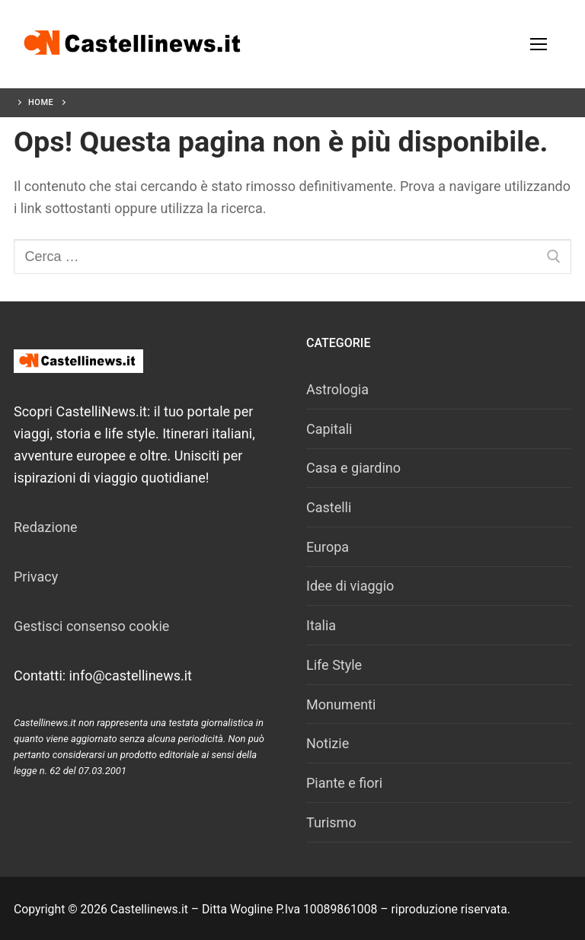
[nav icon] (538, 44)
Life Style (334, 665)
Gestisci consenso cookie (91, 626)
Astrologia (337, 389)
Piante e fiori (344, 783)
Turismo (331, 822)
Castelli (328, 507)
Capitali (329, 429)
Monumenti (341, 704)
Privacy (36, 577)
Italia (321, 625)
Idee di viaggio (350, 586)
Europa (327, 547)
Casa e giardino (353, 468)
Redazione (46, 527)
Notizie (327, 743)
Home (40, 102)
